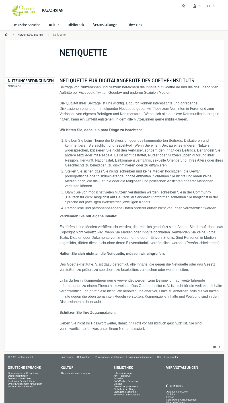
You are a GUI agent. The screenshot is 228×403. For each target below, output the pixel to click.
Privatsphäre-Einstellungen (109, 357)
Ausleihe (118, 378)
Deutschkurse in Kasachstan (23, 373)
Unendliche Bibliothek (125, 392)
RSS (159, 357)
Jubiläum (171, 394)
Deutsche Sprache (26, 25)
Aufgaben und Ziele (176, 391)
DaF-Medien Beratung (126, 381)
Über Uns (134, 25)
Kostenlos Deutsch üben (21, 381)
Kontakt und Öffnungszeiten (181, 399)
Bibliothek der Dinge (125, 389)
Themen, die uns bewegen (75, 373)
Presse (170, 397)
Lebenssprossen (123, 373)
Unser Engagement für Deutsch (25, 383)
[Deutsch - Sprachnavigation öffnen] (211, 6)
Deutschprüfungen (18, 375)
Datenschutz (84, 357)
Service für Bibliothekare (127, 394)
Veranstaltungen (182, 368)
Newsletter (172, 357)
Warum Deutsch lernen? (21, 386)
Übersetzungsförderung (126, 386)
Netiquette (14, 86)
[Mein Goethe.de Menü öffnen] (197, 6)
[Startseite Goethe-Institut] (23, 10)
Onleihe (118, 383)
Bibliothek (76, 25)
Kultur (54, 25)
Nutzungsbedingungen (31, 81)
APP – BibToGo (122, 375)
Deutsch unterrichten (19, 378)
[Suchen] (183, 6)
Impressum (67, 357)
